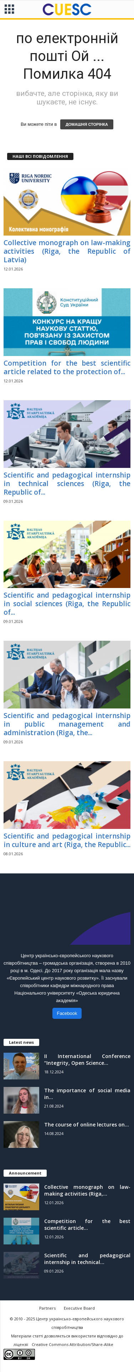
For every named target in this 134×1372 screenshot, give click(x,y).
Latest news (21, 1042)
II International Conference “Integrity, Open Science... (87, 1059)
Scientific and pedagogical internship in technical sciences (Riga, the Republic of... (67, 483)
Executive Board (79, 1308)
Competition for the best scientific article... (87, 1224)
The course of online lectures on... (86, 1124)
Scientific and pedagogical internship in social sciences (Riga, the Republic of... (67, 603)
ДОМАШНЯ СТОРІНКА (87, 124)
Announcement (25, 1173)
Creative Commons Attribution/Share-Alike (72, 1344)
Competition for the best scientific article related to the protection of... (67, 367)
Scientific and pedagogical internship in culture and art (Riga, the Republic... (67, 840)
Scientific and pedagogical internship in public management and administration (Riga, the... (67, 724)
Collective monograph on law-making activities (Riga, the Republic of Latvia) (67, 251)
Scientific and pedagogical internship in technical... (87, 1258)
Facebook (67, 1013)
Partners (47, 1308)
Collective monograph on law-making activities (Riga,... (87, 1190)
